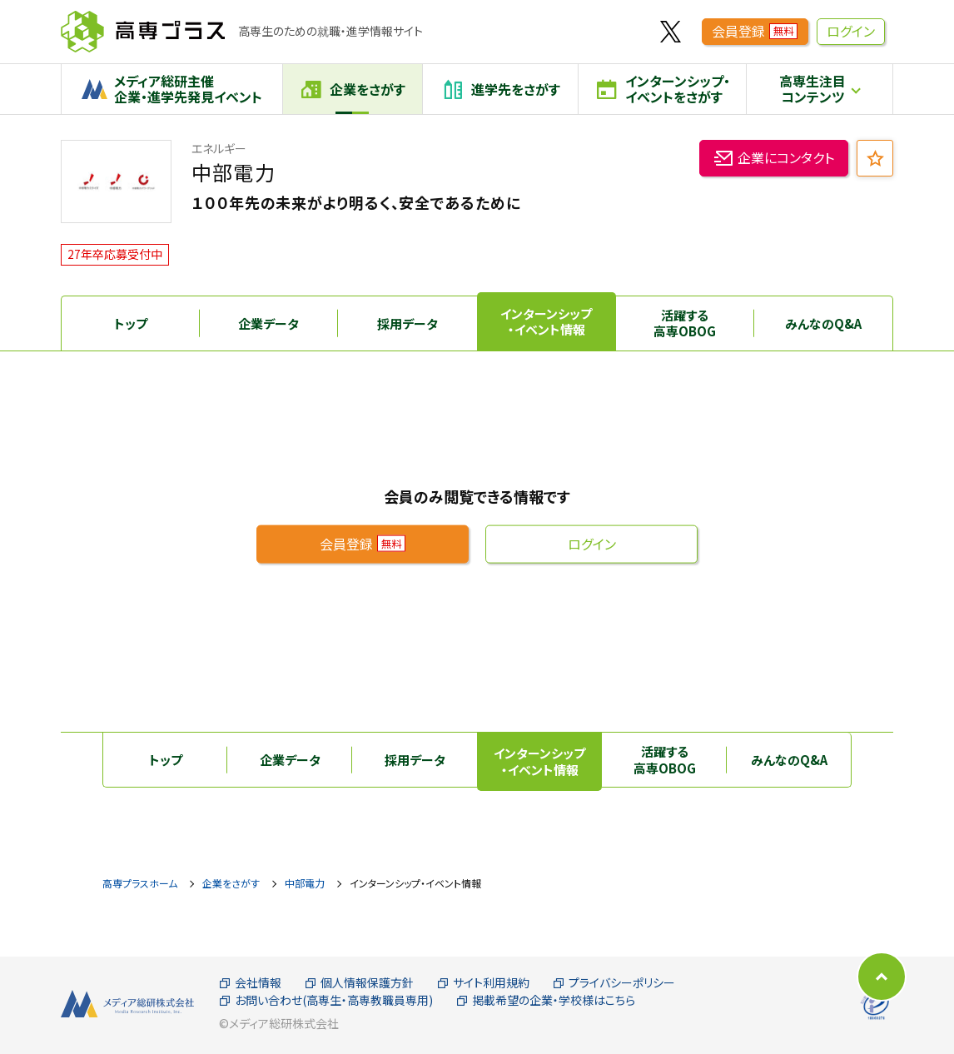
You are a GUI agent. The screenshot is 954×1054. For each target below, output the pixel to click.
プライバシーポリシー (614, 983)
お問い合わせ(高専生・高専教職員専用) (326, 1000)
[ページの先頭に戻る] (882, 977)
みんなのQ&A (823, 323)
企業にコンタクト (773, 160)
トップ (130, 323)
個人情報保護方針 (359, 983)
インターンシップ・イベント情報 (546, 322)
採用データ (407, 323)
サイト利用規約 (483, 983)
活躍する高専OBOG (684, 323)
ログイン (851, 31)
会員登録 (755, 31)
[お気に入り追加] (875, 158)
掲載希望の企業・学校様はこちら (545, 1000)
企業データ (268, 323)
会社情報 (250, 983)
